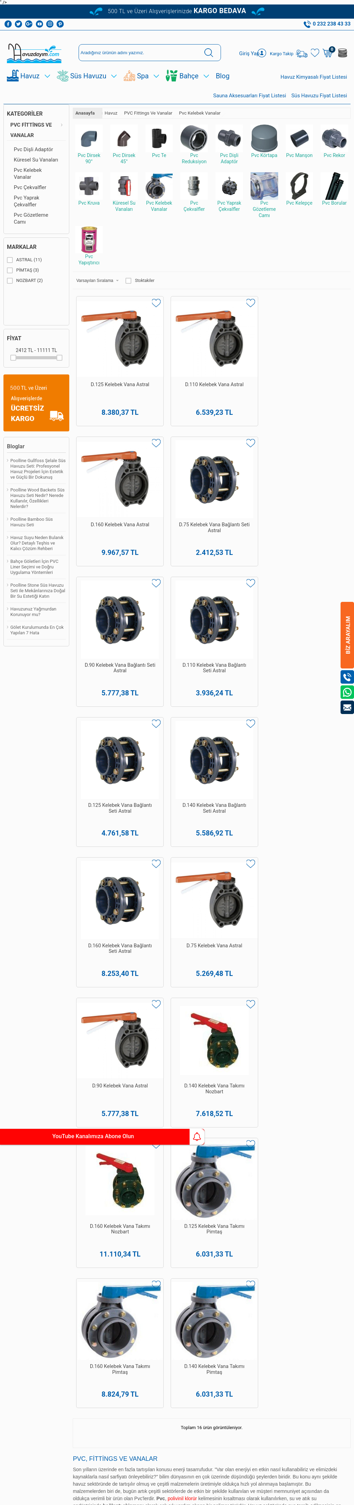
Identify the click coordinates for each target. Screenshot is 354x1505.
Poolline (328, 946)
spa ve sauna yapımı (259, 939)
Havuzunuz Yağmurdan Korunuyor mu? (33, 620)
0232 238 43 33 (186, 1231)
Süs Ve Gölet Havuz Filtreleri (18, 1295)
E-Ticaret (157, 1496)
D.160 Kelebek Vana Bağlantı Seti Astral (107, 616)
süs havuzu (172, 977)
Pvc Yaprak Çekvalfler (26, 209)
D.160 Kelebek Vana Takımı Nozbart (107, 736)
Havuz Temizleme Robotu (14, 1186)
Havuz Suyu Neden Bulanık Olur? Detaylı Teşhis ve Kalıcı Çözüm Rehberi (36, 552)
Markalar (22, 255)
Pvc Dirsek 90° (89, 153)
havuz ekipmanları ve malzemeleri (111, 962)
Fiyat (14, 347)
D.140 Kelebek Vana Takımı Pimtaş (316, 736)
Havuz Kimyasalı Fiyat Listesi (314, 85)
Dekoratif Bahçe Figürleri (19, 1310)
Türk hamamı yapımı (309, 939)
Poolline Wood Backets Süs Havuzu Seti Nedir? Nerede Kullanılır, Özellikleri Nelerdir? (37, 507)
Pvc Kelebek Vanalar (28, 182)
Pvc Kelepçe (299, 197)
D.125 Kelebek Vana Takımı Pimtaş (177, 736)
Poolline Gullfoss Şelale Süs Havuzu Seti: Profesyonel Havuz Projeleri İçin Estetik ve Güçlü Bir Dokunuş (37, 477)
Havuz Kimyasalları (15, 1150)
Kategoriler (25, 122)
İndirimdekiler (57, 1261)
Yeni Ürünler (55, 1252)
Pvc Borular (334, 197)
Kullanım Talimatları (53, 1293)
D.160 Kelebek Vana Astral (246, 374)
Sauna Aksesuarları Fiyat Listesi (249, 104)
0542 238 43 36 (186, 1267)
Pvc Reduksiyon (194, 153)
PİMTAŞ (23, 278)
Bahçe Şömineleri (13, 1339)
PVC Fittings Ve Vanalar (31, 138)
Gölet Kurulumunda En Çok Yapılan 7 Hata (37, 638)
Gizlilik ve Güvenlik (52, 1211)
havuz (74, 977)
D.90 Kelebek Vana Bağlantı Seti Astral (107, 494)
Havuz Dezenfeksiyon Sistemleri (17, 1206)
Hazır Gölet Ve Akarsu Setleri (17, 1233)
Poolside (149, 954)
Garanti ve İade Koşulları (58, 1197)
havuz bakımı (217, 939)
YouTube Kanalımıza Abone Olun (65, 1137)
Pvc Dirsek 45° (124, 153)
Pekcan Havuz (152, 924)
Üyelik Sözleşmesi (54, 1168)
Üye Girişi (132, 1150)
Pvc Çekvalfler (30, 196)
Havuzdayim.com (157, 946)
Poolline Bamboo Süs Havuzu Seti (31, 530)
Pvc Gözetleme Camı (31, 227)
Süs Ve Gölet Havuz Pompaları (16, 1278)
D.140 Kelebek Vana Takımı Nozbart (316, 616)
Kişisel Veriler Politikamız (56, 1240)
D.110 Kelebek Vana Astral (177, 374)
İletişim (50, 1281)
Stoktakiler (139, 289)
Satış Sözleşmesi (54, 1182)
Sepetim (51, 1271)
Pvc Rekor (334, 150)
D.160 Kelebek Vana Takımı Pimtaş (246, 736)
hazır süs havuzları (68, 969)
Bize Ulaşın (177, 1425)
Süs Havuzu (88, 84)
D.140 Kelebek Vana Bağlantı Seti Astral (316, 497)
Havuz (30, 84)
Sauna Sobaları (98, 1293)
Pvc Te (159, 150)
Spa (143, 84)
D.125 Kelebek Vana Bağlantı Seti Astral (246, 497)
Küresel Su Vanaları (36, 168)
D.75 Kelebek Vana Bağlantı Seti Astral (316, 374)
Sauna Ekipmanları (15, 1324)
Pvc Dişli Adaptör (33, 158)
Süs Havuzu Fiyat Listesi (319, 104)
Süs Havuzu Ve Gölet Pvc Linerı (18, 1247)
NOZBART (25, 289)
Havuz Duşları (17, 1220)
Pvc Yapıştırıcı (89, 254)
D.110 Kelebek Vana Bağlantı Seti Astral (177, 497)
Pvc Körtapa (264, 150)
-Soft (142, 1496)
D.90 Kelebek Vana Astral (246, 613)
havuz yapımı (183, 939)
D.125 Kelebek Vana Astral (107, 374)
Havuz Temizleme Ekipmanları (15, 1167)
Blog (223, 84)
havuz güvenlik (139, 977)
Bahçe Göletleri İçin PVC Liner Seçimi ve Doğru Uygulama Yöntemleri (34, 575)
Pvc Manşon (299, 150)
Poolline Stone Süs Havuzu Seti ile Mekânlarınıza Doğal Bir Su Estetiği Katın (37, 599)
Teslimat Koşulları (52, 1153)
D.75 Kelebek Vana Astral (177, 613)
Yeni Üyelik (133, 1141)
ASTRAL (24, 268)
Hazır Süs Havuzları (12, 1262)
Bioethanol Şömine (14, 1353)
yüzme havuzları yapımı (213, 924)
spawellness (202, 977)
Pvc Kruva (89, 197)
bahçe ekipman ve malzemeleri (260, 977)
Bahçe (188, 84)
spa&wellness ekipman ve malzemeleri (197, 962)
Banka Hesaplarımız (56, 1226)
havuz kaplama (101, 977)
